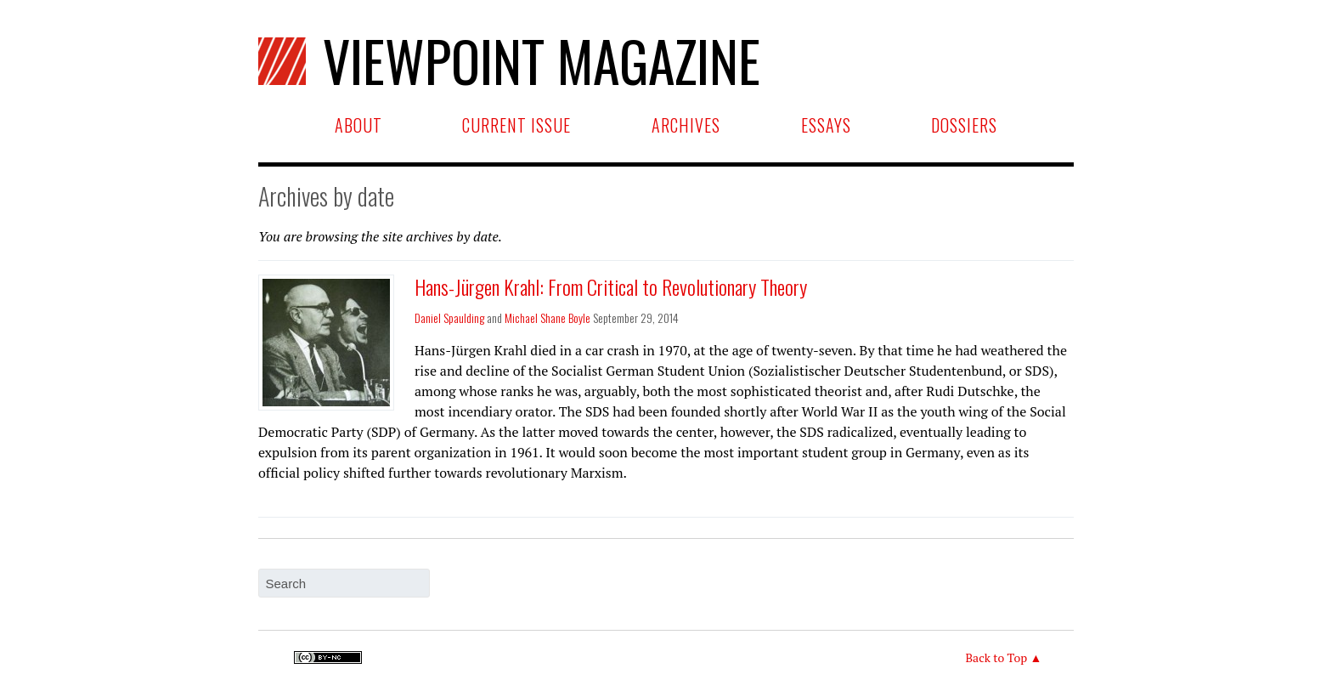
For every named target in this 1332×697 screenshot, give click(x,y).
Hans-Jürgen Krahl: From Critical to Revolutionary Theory (611, 286)
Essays (826, 125)
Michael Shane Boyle (547, 317)
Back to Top (996, 657)
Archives (686, 125)
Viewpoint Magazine (509, 60)
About (358, 125)
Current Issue (516, 125)
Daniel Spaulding (449, 317)
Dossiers (964, 125)
